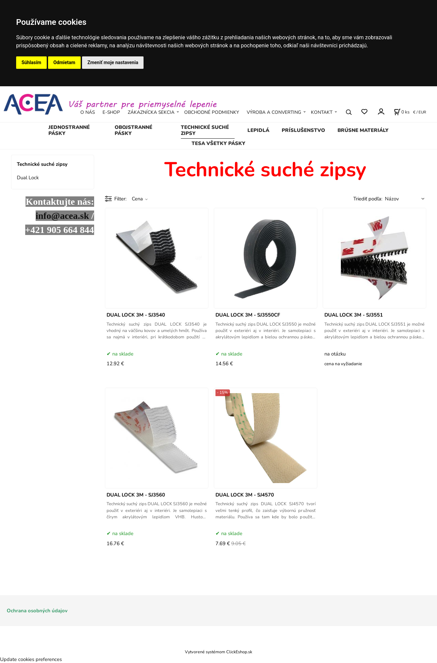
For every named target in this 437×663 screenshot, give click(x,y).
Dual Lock (28, 177)
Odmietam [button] (64, 62)
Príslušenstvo (303, 130)
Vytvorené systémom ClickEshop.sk (218, 652)
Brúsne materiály (363, 130)
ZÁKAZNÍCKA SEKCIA (151, 112)
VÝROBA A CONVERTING (274, 112)
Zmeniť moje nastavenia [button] (112, 62)
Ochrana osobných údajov (37, 610)
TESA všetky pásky (218, 143)
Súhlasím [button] (31, 62)
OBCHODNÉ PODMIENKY (211, 112)
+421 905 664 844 (59, 230)
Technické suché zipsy (205, 130)
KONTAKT (321, 112)
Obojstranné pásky (133, 130)
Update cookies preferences (31, 659)
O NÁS (87, 112)
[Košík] (401, 112)
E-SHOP (111, 112)
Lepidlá (258, 130)
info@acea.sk (62, 215)
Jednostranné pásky (69, 130)
